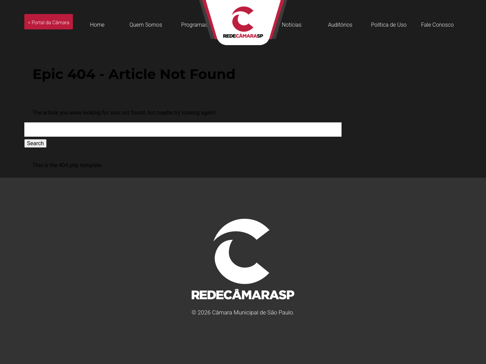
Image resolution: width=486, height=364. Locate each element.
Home (97, 25)
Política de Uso (389, 25)
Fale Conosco (437, 25)
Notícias (292, 25)
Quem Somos (145, 25)
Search (35, 143)
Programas (194, 25)
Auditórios (340, 25)
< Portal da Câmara (48, 23)
